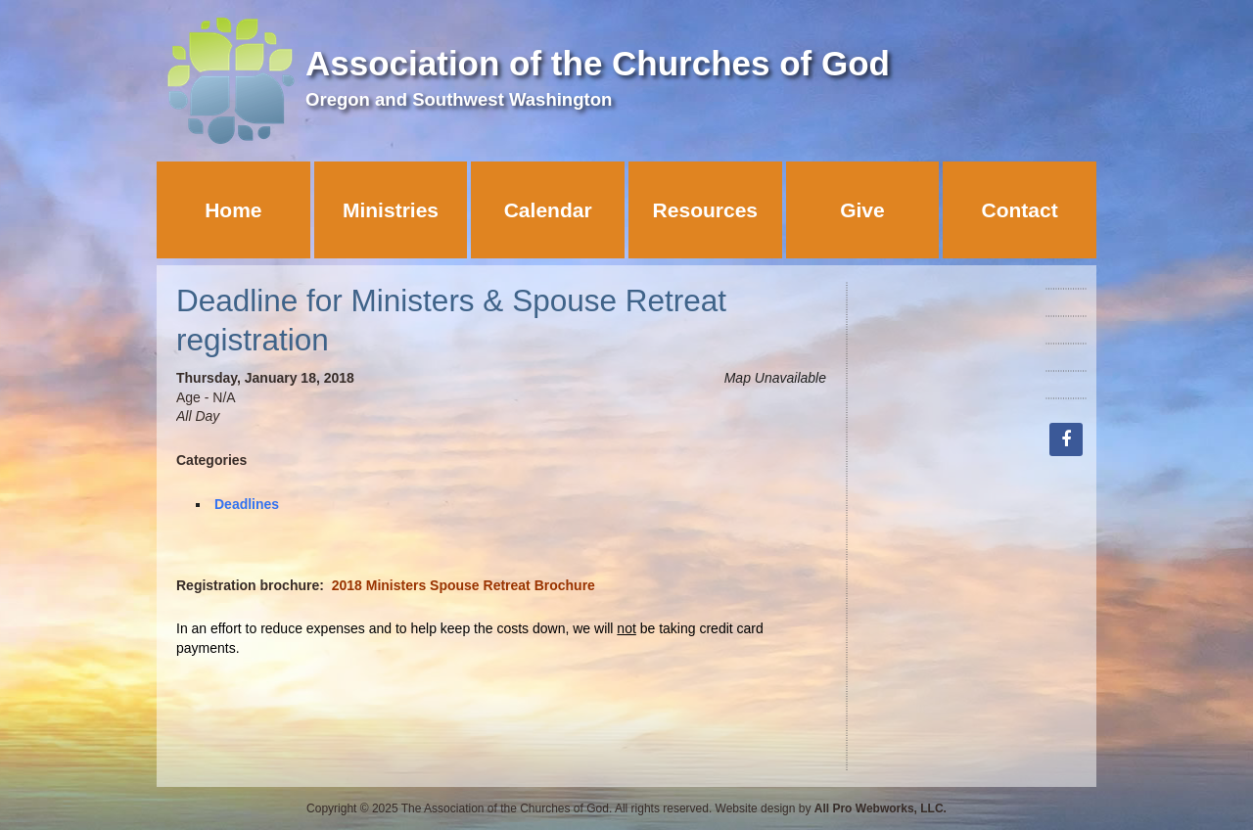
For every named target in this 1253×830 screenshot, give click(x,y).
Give (862, 210)
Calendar (548, 210)
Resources (705, 210)
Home (233, 210)
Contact (1020, 210)
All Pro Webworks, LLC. (880, 808)
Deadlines (246, 504)
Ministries (391, 210)
